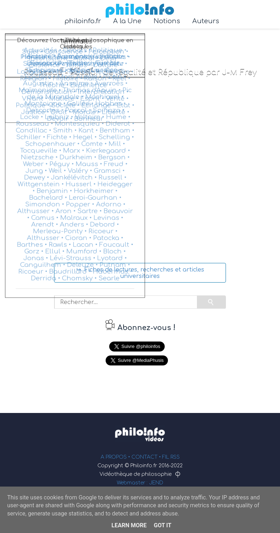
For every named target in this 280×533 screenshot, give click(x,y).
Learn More (128, 525)
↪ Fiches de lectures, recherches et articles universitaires (140, 272)
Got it (162, 525)
